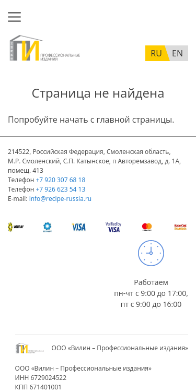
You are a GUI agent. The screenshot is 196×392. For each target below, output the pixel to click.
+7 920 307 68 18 (60, 179)
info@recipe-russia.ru (60, 198)
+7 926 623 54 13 (60, 189)
